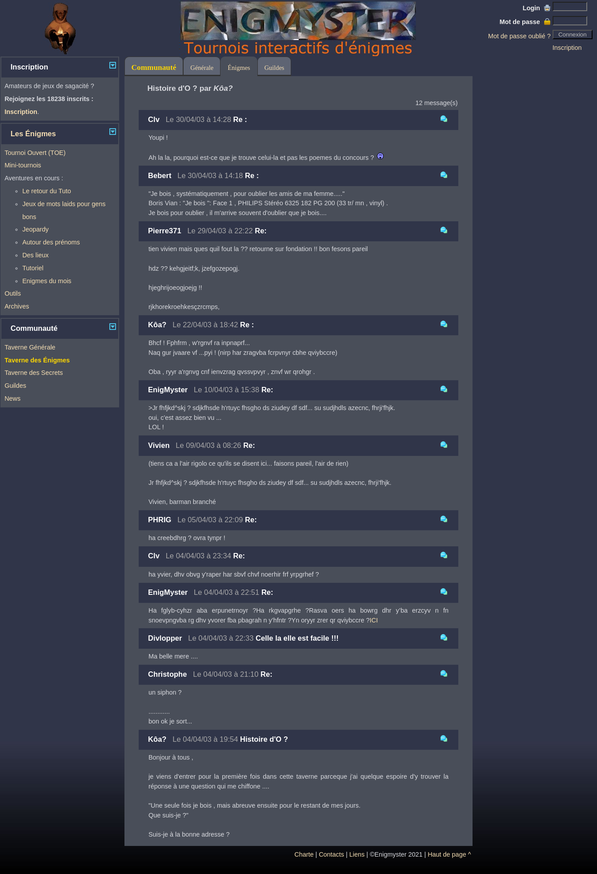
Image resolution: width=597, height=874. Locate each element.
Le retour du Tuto (46, 191)
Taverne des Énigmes (37, 360)
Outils (12, 293)
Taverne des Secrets (33, 372)
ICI (374, 620)
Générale (201, 67)
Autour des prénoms (51, 242)
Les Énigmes (33, 134)
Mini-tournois (22, 165)
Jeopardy (35, 229)
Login (537, 8)
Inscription (567, 47)
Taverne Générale (29, 347)
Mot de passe (525, 21)
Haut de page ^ (449, 854)
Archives (16, 306)
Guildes (15, 385)
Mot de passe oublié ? (519, 36)
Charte (303, 854)
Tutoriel (32, 268)
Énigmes (239, 67)
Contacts (331, 854)
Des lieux (35, 255)
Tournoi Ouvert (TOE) (34, 152)
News (12, 398)
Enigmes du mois (46, 281)
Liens (357, 854)
